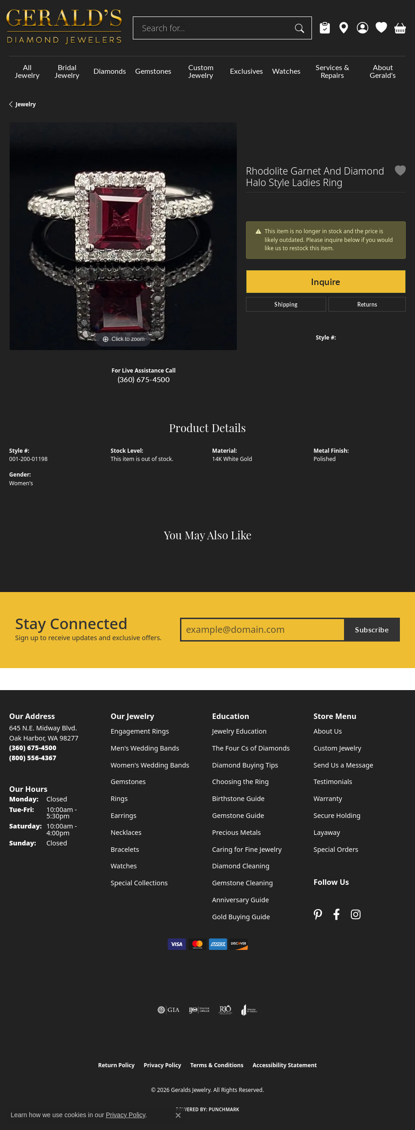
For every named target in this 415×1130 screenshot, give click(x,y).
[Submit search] (300, 28)
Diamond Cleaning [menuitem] (240, 865)
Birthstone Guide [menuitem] (238, 798)
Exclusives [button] (246, 71)
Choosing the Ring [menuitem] (240, 781)
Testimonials (333, 781)
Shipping (285, 304)
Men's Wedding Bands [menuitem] (145, 748)
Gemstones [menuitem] (128, 781)
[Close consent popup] (178, 1115)
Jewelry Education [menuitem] (239, 731)
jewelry (26, 104)
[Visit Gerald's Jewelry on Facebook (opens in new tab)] (336, 914)
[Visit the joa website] (249, 1010)
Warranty (328, 798)
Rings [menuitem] (119, 798)
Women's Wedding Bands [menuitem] (150, 765)
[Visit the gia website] (169, 1010)
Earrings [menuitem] (124, 815)
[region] (123, 236)
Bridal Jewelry (67, 71)
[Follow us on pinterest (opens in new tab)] (318, 914)
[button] (362, 28)
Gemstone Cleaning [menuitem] (242, 882)
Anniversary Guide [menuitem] (240, 899)
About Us (328, 731)
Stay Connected (71, 623)
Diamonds (109, 71)
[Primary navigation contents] (207, 71)
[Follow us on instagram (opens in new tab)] (355, 914)
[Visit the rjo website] (225, 1010)
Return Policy (116, 1065)
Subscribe (372, 629)
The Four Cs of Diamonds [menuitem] (251, 748)
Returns (367, 304)
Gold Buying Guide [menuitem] (241, 916)
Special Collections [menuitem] (139, 882)
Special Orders (336, 849)
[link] (325, 28)
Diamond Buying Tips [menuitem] (245, 765)
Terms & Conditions (217, 1065)
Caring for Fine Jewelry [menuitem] (247, 849)
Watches (286, 71)
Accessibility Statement (284, 1065)
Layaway (327, 832)
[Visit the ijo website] (199, 1010)
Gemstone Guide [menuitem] (238, 815)
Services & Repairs (332, 71)
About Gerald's (383, 71)
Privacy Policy (162, 1065)
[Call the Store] (32, 747)
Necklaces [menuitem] (126, 832)
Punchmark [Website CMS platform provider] (224, 1109)
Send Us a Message (343, 765)
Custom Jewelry (200, 71)
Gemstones (153, 71)
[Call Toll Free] (32, 757)
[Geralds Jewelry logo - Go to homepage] (64, 28)
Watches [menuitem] (124, 865)
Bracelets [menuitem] (125, 849)
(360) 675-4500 (144, 379)
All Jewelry (27, 71)
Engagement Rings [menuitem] (140, 731)
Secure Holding (337, 815)
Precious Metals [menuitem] (236, 832)
